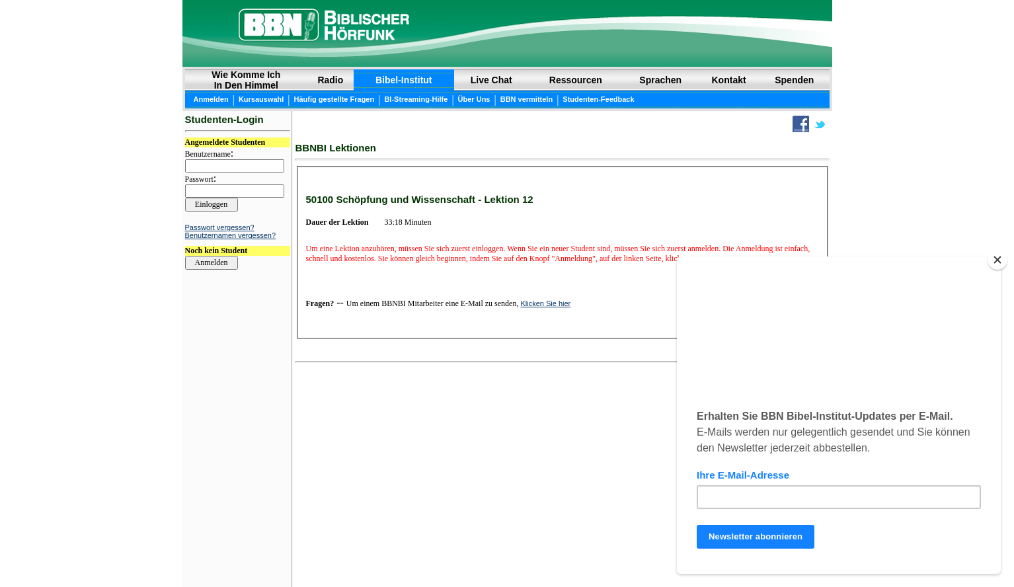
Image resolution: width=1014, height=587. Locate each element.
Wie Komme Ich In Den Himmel (246, 80)
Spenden (794, 80)
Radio (330, 80)
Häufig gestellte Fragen (334, 99)
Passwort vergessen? (219, 227)
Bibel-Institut (403, 80)
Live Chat (491, 80)
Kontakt (729, 80)
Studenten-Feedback (598, 99)
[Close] (997, 260)
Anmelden (211, 99)
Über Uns (474, 99)
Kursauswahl (261, 99)
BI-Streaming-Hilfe (416, 99)
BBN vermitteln (526, 99)
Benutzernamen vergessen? (230, 235)
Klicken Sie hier (545, 303)
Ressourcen (575, 80)
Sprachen (660, 80)
